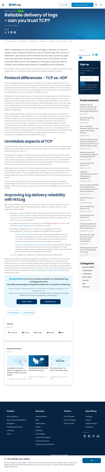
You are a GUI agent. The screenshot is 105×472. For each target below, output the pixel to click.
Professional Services (15, 427)
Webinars (39, 430)
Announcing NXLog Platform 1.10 (87, 207)
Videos (38, 427)
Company (88, 416)
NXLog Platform (16, 279)
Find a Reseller (69, 416)
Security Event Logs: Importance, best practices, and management (87, 238)
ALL (5, 41)
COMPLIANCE (33, 41)
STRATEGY (64, 41)
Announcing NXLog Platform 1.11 (87, 164)
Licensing (10, 430)
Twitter (25, 332)
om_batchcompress (26, 245)
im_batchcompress (42, 245)
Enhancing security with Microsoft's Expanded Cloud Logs (89, 250)
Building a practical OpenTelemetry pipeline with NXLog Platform (89, 154)
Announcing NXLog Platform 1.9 (87, 216)
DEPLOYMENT (43, 41)
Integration (11, 423)
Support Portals (91, 423)
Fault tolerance (14, 313)
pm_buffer (26, 215)
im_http (29, 234)
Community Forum (42, 441)
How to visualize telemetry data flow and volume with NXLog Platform (89, 129)
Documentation (41, 416)
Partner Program (70, 420)
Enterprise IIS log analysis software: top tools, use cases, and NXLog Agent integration (89, 108)
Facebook (12, 332)
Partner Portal (69, 423)
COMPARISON (23, 41)
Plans (9, 434)
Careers (88, 420)
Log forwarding (28, 313)
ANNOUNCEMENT (12, 41)
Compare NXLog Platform (45, 444)
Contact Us (89, 427)
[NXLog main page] (14, 5)
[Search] (89, 50)
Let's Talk (64, 5)
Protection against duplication (21, 226)
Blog (37, 420)
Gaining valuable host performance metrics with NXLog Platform (88, 226)
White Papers (40, 423)
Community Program (43, 437)
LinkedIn (38, 332)
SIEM (58, 41)
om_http (21, 234)
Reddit (50, 332)
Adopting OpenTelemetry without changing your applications (89, 175)
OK (91, 460)
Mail (61, 332)
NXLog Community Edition (16, 420)
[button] (5, 5)
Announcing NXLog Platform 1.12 (87, 119)
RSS (71, 41)
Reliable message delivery (49, 270)
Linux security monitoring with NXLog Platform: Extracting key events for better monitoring (89, 188)
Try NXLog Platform (81, 5)
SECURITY (52, 41)
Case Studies (40, 434)
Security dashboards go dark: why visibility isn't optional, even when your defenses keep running (89, 142)
